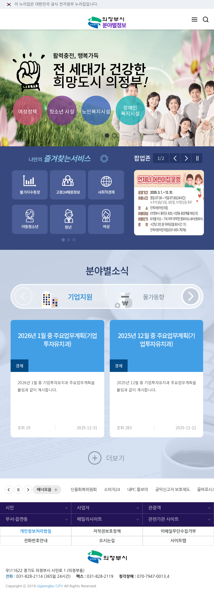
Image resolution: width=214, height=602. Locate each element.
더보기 (115, 458)
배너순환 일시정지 (22, 488)
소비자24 (112, 489)
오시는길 (107, 541)
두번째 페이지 (68, 239)
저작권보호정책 (107, 531)
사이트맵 (178, 541)
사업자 (83, 508)
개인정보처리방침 (36, 531)
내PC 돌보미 (137, 489)
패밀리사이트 (89, 519)
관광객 (154, 508)
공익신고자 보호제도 (172, 489)
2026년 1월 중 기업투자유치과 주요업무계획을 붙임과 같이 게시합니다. (56, 386)
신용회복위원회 (83, 489)
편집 (104, 158)
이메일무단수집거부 (178, 531)
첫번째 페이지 (63, 239)
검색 (205, 19)
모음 (44, 490)
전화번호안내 (36, 541)
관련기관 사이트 (163, 519)
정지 (100, 135)
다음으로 (186, 158)
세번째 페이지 (74, 239)
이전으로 (174, 158)
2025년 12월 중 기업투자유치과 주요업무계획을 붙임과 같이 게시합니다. (156, 386)
